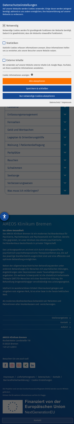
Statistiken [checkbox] (12, 43)
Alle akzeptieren (37, 81)
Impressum (66, 102)
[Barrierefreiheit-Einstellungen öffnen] (4, 216)
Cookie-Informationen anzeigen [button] (18, 75)
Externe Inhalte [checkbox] (14, 60)
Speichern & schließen (37, 88)
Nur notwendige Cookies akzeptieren (37, 96)
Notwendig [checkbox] (12, 25)
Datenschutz (55, 102)
